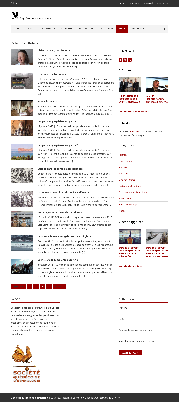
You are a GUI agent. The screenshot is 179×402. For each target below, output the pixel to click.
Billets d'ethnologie (128, 204)
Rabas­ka (135, 131)
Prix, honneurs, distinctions (133, 192)
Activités (123, 167)
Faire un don (162, 3)
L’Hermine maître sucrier (52, 74)
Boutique (123, 3)
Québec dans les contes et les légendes (60, 168)
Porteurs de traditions (130, 185)
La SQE (30, 29)
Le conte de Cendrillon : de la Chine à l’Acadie (64, 192)
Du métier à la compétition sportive (58, 259)
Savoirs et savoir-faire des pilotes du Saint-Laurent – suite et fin (130, 252)
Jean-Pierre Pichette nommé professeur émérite (157, 99)
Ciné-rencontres (127, 179)
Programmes (47, 29)
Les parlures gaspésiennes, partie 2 (58, 145)
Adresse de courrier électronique (136, 329)
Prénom (123, 307)
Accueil (17, 29)
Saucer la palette (47, 101)
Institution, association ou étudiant (136, 341)
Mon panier (135, 3)
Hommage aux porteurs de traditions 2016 (62, 212)
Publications (125, 198)
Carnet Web (106, 29)
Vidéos (121, 29)
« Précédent (18, 287)
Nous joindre (148, 3)
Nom (121, 318)
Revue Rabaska (85, 29)
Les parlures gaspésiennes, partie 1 (58, 121)
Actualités (66, 29)
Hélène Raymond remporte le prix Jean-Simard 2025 (129, 98)
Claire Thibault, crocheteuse (54, 50)
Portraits (123, 154)
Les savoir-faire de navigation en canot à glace (64, 236)
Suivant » (59, 287)
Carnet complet (127, 161)
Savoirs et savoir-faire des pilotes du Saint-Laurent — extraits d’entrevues (157, 252)
